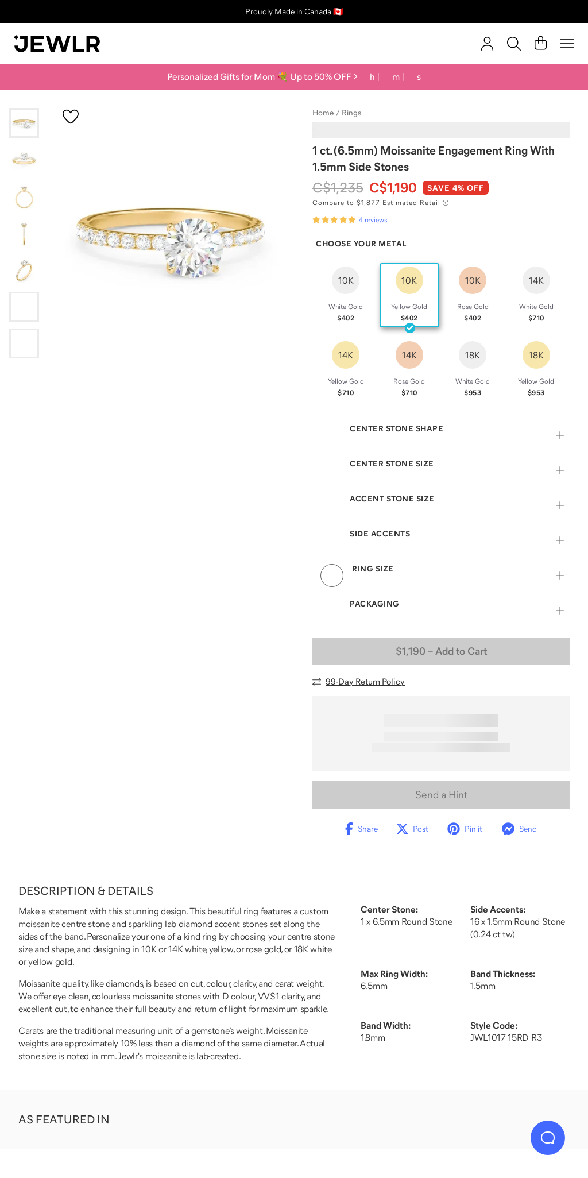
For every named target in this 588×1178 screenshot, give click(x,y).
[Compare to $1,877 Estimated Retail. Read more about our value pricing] (380, 203)
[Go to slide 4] (24, 233)
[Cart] (541, 44)
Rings (351, 113)
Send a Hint (441, 795)
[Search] (514, 44)
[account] (487, 44)
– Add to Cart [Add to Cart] (441, 651)
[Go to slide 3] (24, 196)
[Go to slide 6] (24, 307)
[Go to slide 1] (24, 123)
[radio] (346, 295)
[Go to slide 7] (24, 343)
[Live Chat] (548, 1138)
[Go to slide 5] (24, 270)
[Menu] (567, 44)
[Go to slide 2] (24, 160)
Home (323, 113)
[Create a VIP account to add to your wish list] (70, 116)
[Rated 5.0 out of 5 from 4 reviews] (349, 220)
